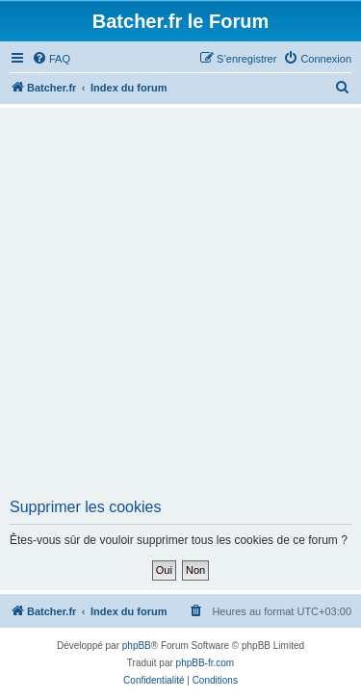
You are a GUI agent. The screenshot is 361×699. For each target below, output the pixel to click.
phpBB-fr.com (205, 663)
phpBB (136, 645)
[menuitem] (51, 58)
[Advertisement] (180, 308)
